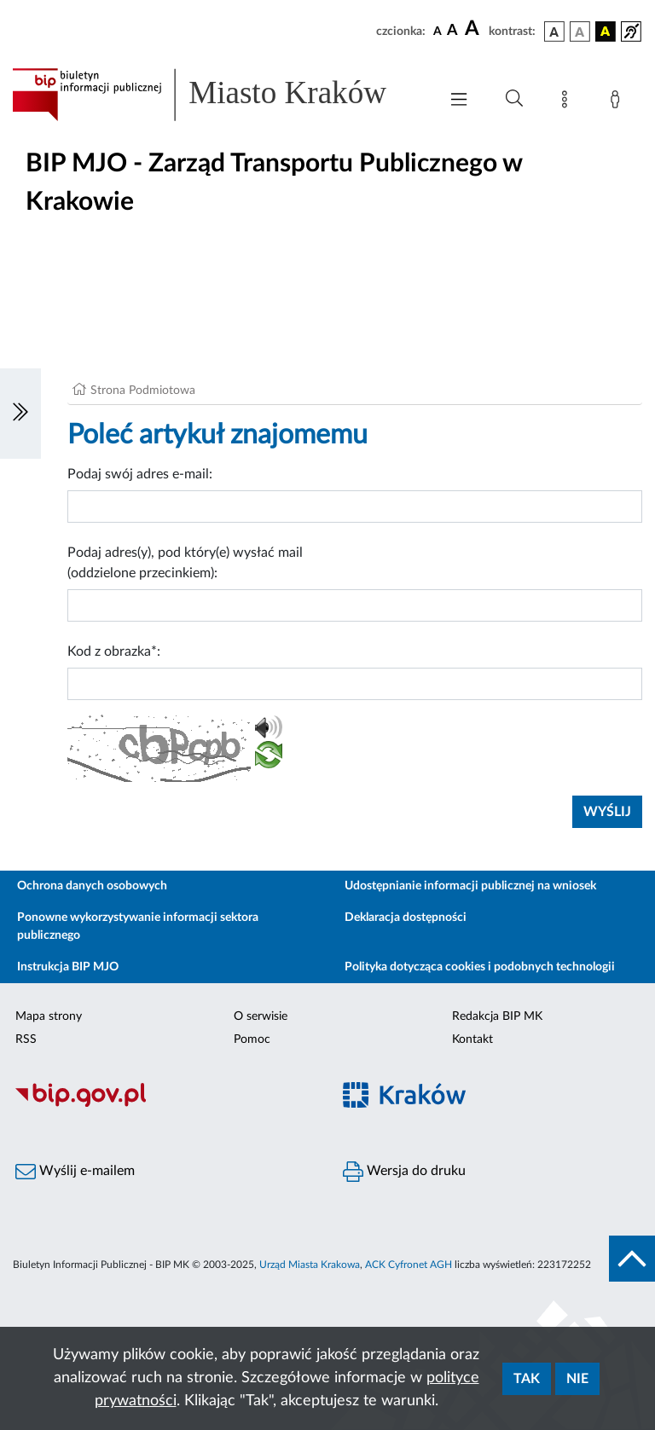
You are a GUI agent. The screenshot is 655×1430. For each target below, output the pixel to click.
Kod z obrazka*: (113, 651)
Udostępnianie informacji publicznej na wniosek (470, 886)
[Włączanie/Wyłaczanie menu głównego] (459, 101)
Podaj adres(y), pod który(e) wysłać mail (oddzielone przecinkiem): (185, 563)
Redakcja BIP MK (497, 1016)
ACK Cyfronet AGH (408, 1264)
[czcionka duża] (474, 29)
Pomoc (252, 1039)
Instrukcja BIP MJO (68, 967)
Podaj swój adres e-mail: (139, 474)
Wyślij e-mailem (75, 1171)
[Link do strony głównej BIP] (216, 94)
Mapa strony (48, 1016)
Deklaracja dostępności (406, 917)
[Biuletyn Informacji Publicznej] (164, 1104)
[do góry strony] (632, 1259)
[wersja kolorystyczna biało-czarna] (580, 31)
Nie (577, 1379)
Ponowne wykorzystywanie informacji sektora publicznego (137, 926)
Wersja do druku (404, 1171)
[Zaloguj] (618, 102)
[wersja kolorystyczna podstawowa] (554, 31)
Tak (526, 1379)
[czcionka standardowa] (437, 30)
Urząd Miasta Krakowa (309, 1264)
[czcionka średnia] (452, 31)
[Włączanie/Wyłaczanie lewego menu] (20, 413)
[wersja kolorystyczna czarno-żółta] (605, 31)
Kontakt (472, 1039)
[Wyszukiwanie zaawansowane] (514, 98)
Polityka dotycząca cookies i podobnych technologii (480, 967)
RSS (26, 1039)
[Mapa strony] (568, 102)
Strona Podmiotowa (142, 391)
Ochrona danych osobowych (92, 886)
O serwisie (260, 1016)
